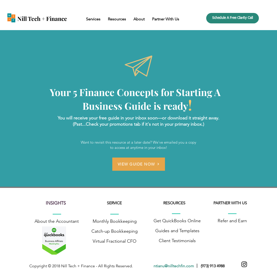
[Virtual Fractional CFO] (114, 241)
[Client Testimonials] (177, 241)
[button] (93, 19)
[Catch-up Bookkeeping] (114, 231)
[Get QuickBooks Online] (177, 221)
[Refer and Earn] (232, 221)
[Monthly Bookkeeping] (114, 221)
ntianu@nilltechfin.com (175, 266)
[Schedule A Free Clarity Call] (232, 18)
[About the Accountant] (57, 221)
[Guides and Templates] (177, 231)
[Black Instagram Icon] (244, 264)
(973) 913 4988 (213, 266)
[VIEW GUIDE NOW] (138, 164)
